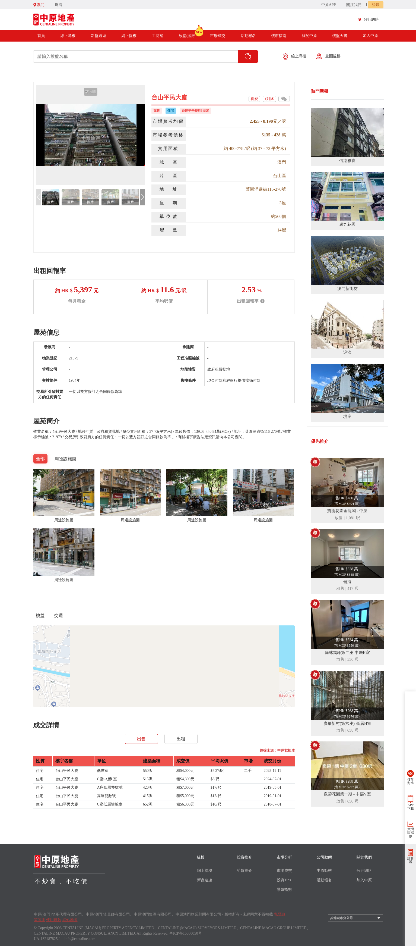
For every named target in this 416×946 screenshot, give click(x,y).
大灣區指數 (410, 832)
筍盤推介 (244, 871)
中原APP (328, 5)
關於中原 (309, 36)
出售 (141, 739)
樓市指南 (278, 36)
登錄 (375, 5)
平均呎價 (164, 301)
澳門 (39, 5)
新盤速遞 (98, 36)
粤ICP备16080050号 (185, 933)
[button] (142, 197)
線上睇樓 (67, 36)
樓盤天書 (339, 36)
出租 (181, 739)
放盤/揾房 (187, 34)
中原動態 (324, 871)
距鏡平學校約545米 (195, 110)
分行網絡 (370, 19)
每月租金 (76, 301)
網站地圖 (70, 920)
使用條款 (53, 920)
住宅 (170, 110)
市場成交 (217, 36)
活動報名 (248, 36)
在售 (156, 110)
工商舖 (157, 36)
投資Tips (284, 880)
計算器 (410, 860)
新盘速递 (204, 880)
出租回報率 (251, 301)
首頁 (41, 36)
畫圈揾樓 (328, 56)
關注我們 (353, 5)
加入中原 (370, 36)
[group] (90, 135)
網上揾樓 (128, 36)
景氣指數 (284, 890)
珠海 (58, 5)
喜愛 (254, 99)
